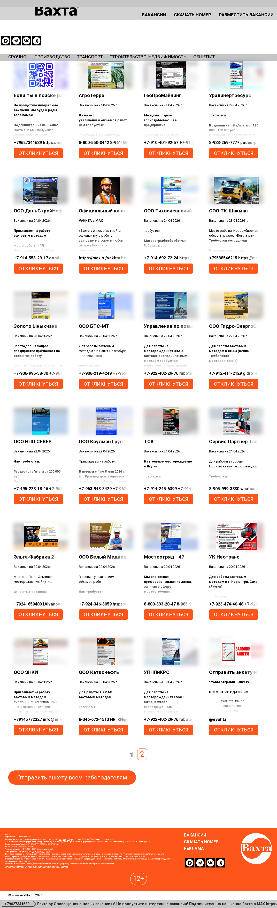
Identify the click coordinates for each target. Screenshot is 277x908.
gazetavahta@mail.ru (41, 882)
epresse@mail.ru (65, 870)
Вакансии (111, 21)
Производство (63, 38)
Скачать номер (157, 21)
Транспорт (111, 38)
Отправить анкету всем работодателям (72, 796)
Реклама (194, 879)
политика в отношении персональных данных (48, 897)
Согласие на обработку (15, 897)
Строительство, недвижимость (185, 38)
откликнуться (38, 172)
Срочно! (20, 38)
